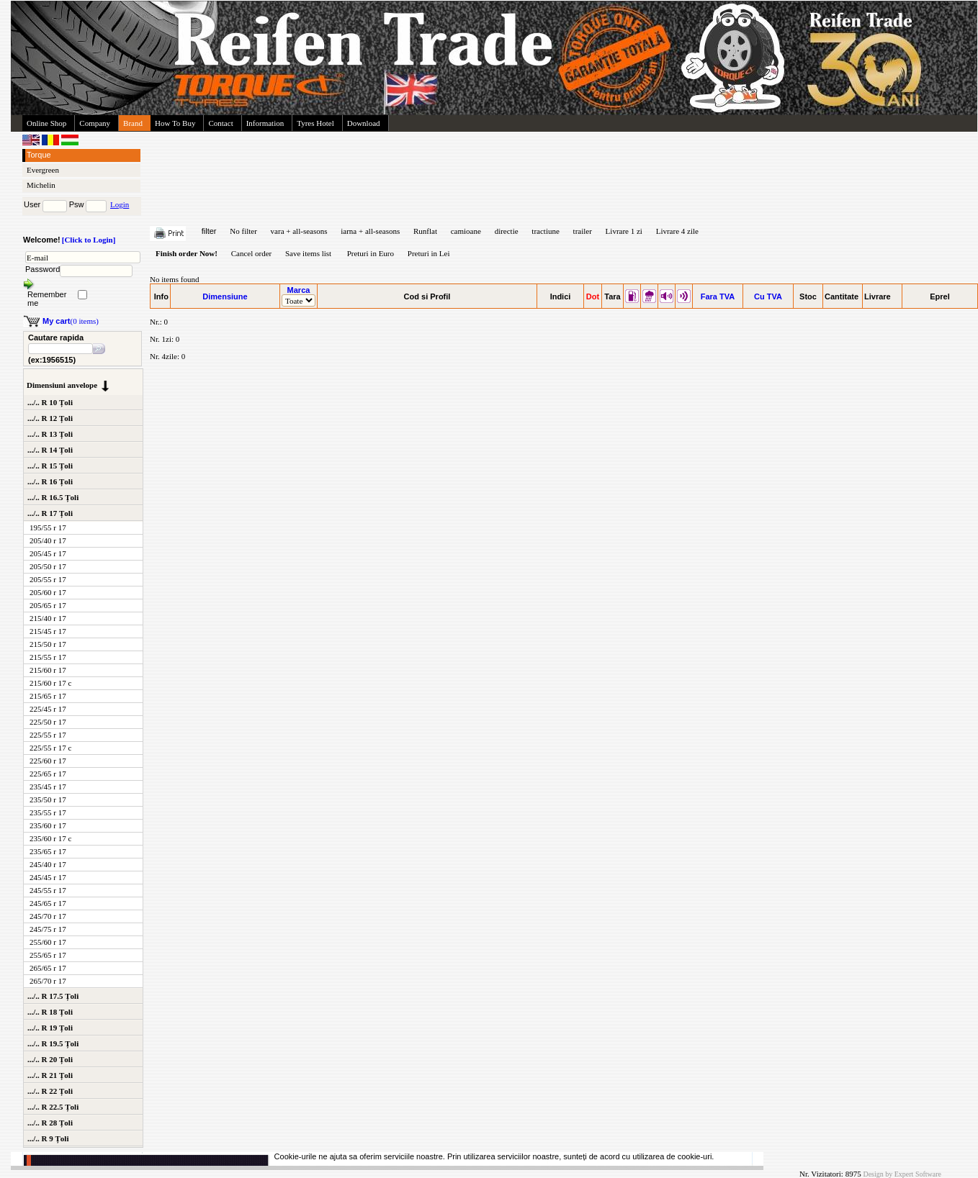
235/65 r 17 (48, 851)
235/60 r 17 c (50, 838)
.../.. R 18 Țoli (50, 1011)
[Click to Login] (89, 239)
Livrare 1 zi (624, 231)
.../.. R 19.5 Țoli (52, 1043)
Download (363, 123)
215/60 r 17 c (50, 683)
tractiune (545, 231)
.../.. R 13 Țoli (50, 434)
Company (94, 123)
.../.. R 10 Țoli (50, 402)
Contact (220, 123)
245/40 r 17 (48, 864)
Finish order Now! (186, 253)
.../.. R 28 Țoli (50, 1122)
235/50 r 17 (48, 799)
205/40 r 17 (48, 540)
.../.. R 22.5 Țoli (52, 1106)
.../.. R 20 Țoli (50, 1059)
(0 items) (70, 321)
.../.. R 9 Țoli (47, 1138)
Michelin (41, 185)
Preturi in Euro (370, 253)
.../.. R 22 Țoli (50, 1091)
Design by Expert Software (902, 1174)
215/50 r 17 (48, 644)
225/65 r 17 (48, 773)
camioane (466, 231)
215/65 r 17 (48, 696)
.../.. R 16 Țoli (50, 481)
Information (265, 123)
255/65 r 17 (48, 955)
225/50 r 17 (48, 721)
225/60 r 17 (48, 760)
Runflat (425, 231)
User (32, 204)
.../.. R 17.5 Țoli (52, 996)
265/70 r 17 (48, 981)
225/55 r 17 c (50, 747)
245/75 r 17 (48, 929)
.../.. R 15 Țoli (50, 465)
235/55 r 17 (48, 812)
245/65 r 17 (48, 903)
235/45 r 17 (48, 786)
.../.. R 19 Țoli (50, 1027)
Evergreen (43, 170)
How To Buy (175, 123)
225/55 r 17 (48, 734)
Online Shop (46, 123)
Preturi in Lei (429, 253)
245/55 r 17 (48, 890)
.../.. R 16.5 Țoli (52, 497)
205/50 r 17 (48, 566)
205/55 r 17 (48, 579)
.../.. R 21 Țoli (50, 1075)
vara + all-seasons (299, 231)
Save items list (308, 253)
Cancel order (251, 253)
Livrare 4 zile (677, 231)
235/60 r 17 (48, 825)
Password (42, 269)
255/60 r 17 (48, 942)
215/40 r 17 (48, 618)
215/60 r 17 (48, 670)
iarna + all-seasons (370, 231)
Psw (76, 204)
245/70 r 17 (48, 916)
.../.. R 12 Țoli (50, 418)
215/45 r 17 (48, 631)
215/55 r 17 (48, 657)
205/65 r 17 (48, 605)
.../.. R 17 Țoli (50, 513)
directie (507, 231)
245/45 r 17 (48, 877)
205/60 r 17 (48, 592)
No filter (243, 231)
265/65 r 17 (48, 968)
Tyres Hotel (315, 123)
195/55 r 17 (48, 527)
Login (119, 204)
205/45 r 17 (48, 553)
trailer (582, 231)
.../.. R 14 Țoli (50, 449)
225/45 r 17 (48, 708)
